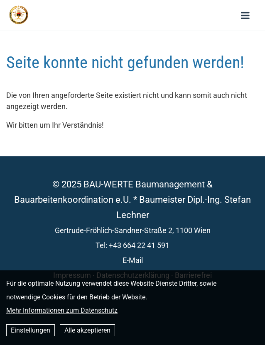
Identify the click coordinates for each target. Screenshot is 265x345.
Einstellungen (30, 330)
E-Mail (133, 260)
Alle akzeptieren (87, 330)
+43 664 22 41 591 (139, 245)
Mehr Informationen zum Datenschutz (62, 310)
